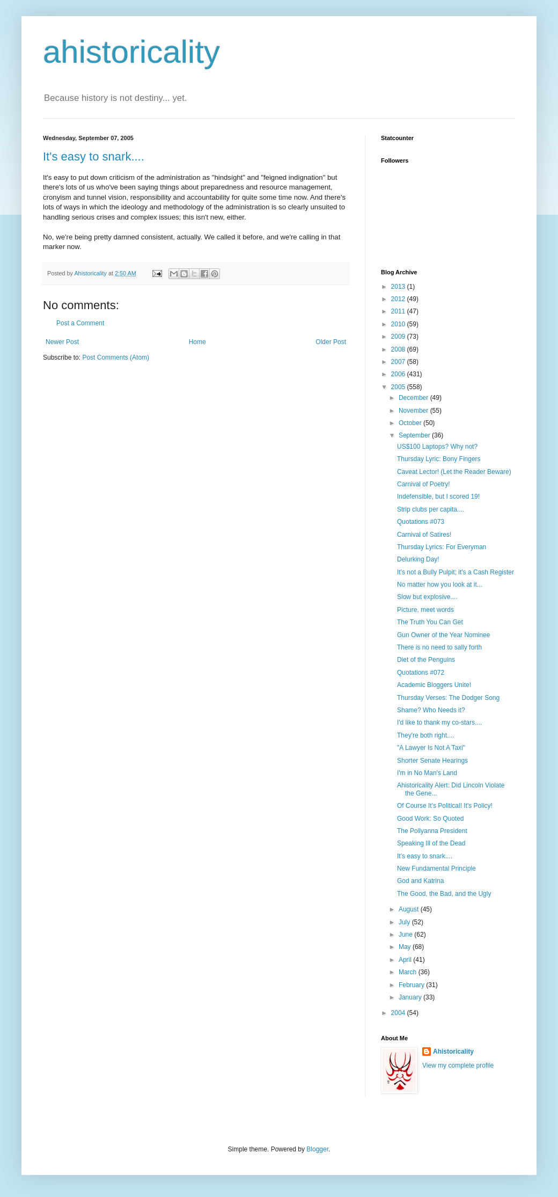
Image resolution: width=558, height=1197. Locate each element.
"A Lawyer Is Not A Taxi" (431, 747)
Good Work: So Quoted (430, 818)
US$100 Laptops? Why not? (437, 446)
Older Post (330, 342)
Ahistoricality (453, 1051)
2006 (399, 374)
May (406, 947)
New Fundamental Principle (436, 868)
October (411, 423)
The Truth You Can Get (430, 622)
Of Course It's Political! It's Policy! (445, 805)
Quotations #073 (420, 521)
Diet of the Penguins (426, 659)
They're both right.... (425, 735)
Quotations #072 (420, 672)
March (408, 972)
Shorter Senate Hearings (432, 760)
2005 (399, 387)
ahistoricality (131, 52)
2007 (399, 362)
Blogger (317, 1149)
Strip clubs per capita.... (430, 509)
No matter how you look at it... (439, 584)
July (405, 922)
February (412, 985)
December (414, 398)
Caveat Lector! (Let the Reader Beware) (454, 472)
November (414, 410)
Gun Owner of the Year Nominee (443, 635)
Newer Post (62, 342)
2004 (399, 1013)
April (406, 960)
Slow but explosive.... (427, 597)
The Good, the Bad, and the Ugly (444, 893)
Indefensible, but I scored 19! (438, 496)
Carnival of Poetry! (423, 484)
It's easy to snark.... (93, 156)
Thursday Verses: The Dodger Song (448, 698)
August (410, 909)
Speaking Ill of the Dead (431, 843)
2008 (399, 349)
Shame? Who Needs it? (431, 710)
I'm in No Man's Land (427, 773)
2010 (399, 324)
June (406, 934)
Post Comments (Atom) (115, 357)
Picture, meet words (425, 610)
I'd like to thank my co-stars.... (439, 722)
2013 (399, 286)
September (415, 435)
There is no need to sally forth (439, 647)
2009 (399, 336)
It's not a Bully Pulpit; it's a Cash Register (455, 572)
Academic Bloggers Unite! (434, 685)
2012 (399, 299)
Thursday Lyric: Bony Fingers (439, 459)
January (411, 997)
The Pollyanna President (432, 831)
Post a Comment (80, 323)
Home (197, 342)
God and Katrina (420, 881)
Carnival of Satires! (424, 534)
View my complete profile (458, 1065)
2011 (399, 311)
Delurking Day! (418, 559)
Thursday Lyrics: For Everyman (441, 547)
